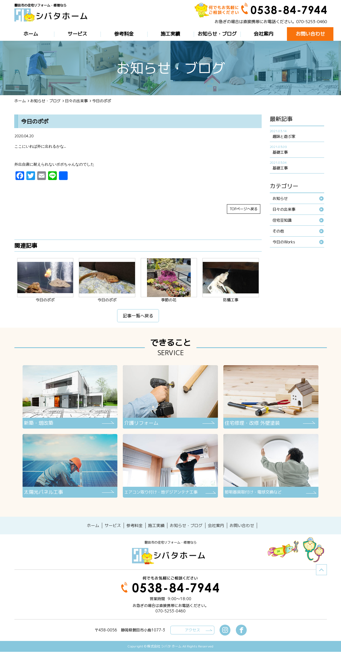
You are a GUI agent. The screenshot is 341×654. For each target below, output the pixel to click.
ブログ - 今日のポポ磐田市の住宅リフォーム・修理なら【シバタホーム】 (53, 17)
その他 (278, 231)
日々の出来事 (76, 100)
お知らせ (280, 198)
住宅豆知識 (282, 220)
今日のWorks (284, 241)
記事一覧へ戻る (138, 319)
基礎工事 (280, 152)
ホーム (20, 100)
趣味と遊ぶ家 (284, 136)
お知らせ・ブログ (45, 100)
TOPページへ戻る (244, 212)
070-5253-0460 (311, 21)
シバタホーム (170, 558)
